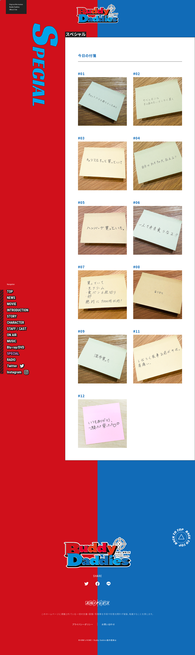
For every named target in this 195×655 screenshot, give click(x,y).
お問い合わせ (108, 624)
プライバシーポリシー (82, 624)
